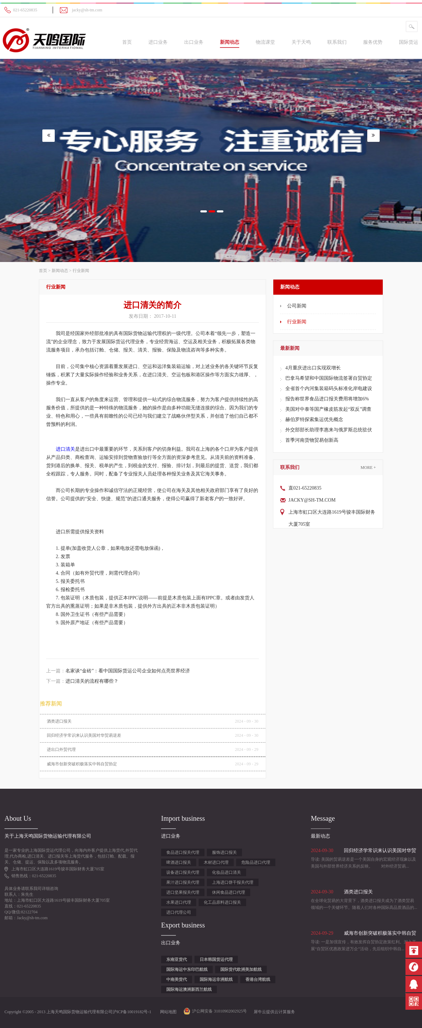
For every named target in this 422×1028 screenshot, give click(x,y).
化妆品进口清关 (226, 872)
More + (368, 467)
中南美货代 (176, 979)
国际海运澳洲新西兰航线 (189, 989)
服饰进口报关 (224, 852)
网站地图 (167, 1011)
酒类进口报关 (59, 721)
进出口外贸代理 (61, 749)
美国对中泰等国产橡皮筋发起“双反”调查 (328, 409)
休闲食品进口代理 (228, 892)
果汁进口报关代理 (182, 882)
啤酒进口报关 (178, 862)
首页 (127, 42)
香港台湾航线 (257, 979)
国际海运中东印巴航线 (187, 969)
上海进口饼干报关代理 (232, 882)
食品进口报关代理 (182, 852)
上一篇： (118, 670)
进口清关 (65, 449)
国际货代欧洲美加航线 (241, 969)
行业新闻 (81, 270)
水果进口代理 (178, 902)
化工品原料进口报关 (222, 902)
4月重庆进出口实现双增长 (313, 367)
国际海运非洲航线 (216, 979)
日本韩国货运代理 (216, 959)
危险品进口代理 (255, 862)
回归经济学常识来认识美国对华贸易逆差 (84, 735)
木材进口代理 (216, 862)
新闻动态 (60, 270)
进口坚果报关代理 (182, 892)
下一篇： (82, 681)
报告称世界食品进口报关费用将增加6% (327, 398)
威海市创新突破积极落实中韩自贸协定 (82, 764)
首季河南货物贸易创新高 (311, 440)
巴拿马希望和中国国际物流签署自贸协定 (328, 378)
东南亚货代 (176, 959)
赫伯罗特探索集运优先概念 (314, 419)
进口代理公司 (178, 912)
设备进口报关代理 (182, 872)
